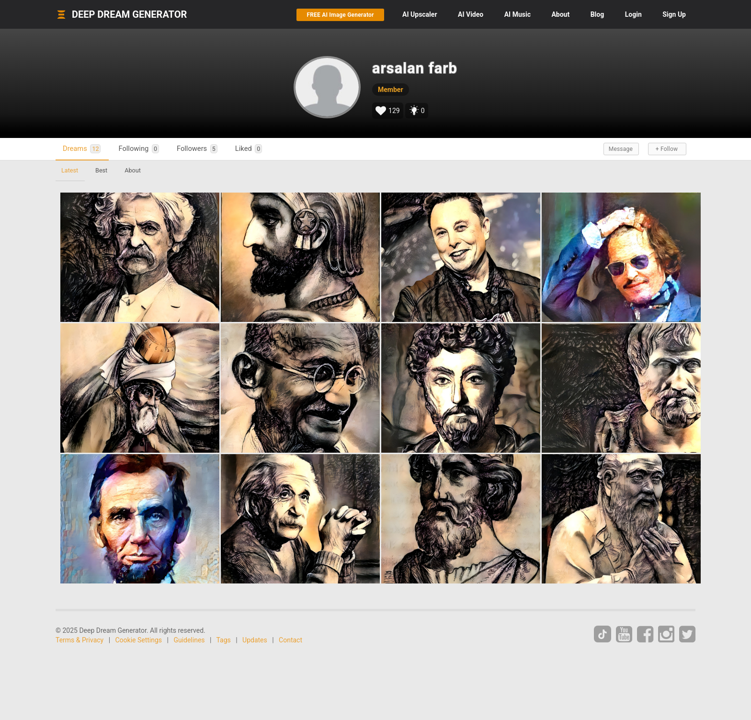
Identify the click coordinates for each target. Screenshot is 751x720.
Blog (597, 14)
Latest (69, 170)
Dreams (82, 148)
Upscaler (419, 14)
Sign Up (674, 14)
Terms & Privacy (79, 640)
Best (101, 170)
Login (633, 14)
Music (517, 14)
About (560, 14)
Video (470, 14)
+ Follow (667, 149)
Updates (254, 640)
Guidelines (189, 640)
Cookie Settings (138, 640)
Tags (223, 640)
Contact (290, 640)
